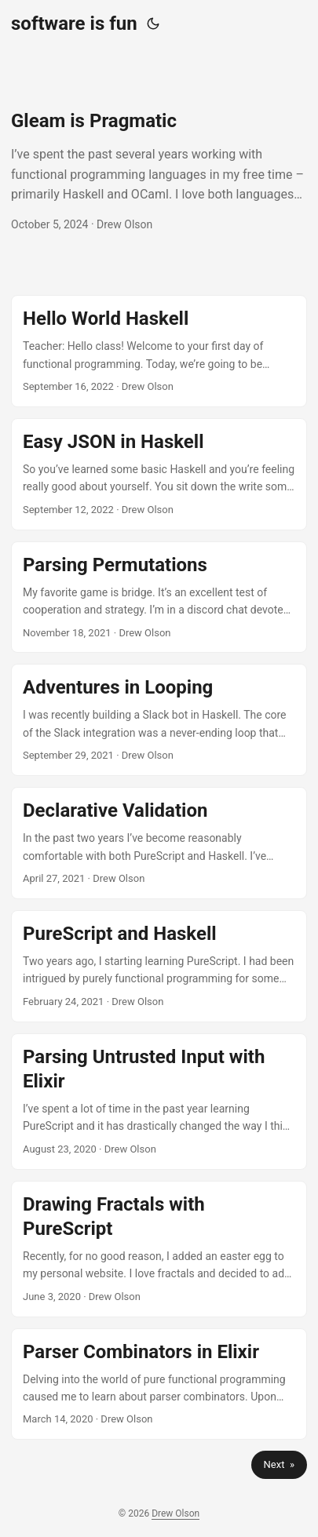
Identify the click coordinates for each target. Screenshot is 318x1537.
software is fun (74, 24)
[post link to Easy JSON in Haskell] (159, 474)
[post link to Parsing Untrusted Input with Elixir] (159, 1101)
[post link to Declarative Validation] (159, 843)
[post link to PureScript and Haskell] (159, 966)
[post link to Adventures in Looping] (159, 720)
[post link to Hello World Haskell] (159, 351)
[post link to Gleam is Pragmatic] (159, 171)
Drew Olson (175, 1513)
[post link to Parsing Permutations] (159, 597)
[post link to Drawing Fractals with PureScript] (159, 1249)
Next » (279, 1464)
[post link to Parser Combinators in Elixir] (159, 1384)
